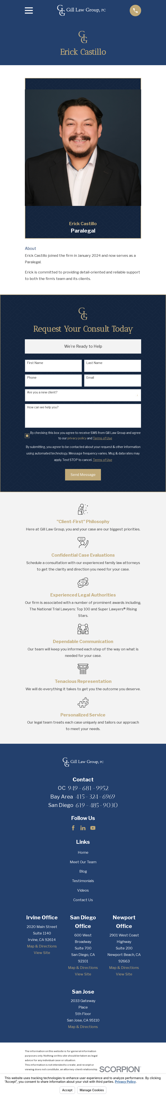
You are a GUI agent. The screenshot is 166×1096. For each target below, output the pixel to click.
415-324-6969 (95, 796)
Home (83, 852)
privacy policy (76, 438)
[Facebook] (73, 827)
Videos (83, 890)
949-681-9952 (88, 788)
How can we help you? (43, 407)
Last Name (94, 363)
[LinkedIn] (82, 827)
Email (90, 377)
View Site (42, 953)
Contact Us (83, 900)
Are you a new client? (42, 392)
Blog (83, 871)
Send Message (83, 474)
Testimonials (83, 881)
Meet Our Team (83, 862)
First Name (35, 363)
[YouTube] (92, 827)
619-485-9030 (96, 805)
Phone (32, 377)
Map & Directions (42, 946)
